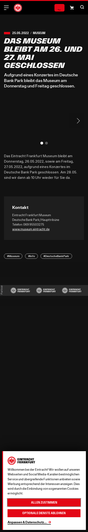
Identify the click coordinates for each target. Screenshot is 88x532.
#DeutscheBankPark (56, 256)
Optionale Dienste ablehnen (44, 513)
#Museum (13, 256)
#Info (31, 256)
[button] (72, 8)
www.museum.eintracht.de (31, 229)
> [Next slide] (76, 120)
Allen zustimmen (44, 502)
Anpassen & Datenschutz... (27, 522)
